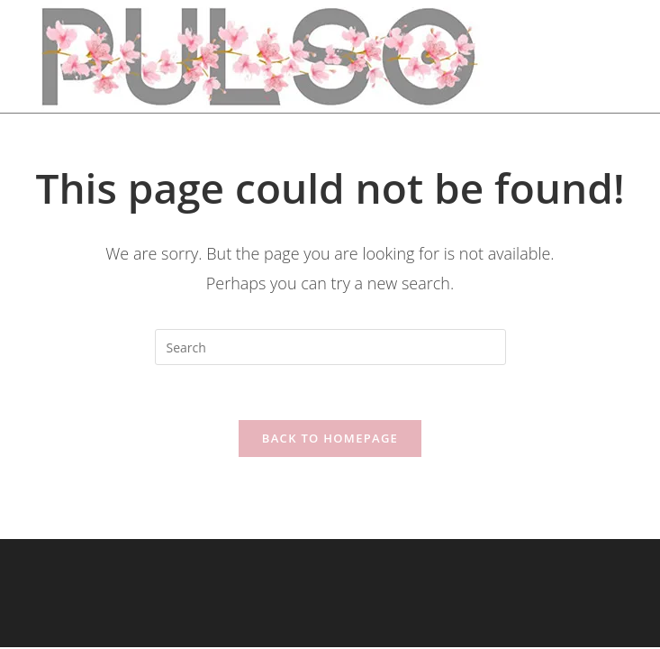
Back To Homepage (330, 438)
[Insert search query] (330, 347)
